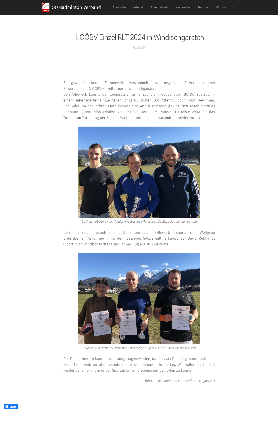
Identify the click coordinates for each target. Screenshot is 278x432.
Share (11, 406)
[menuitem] (120, 7)
